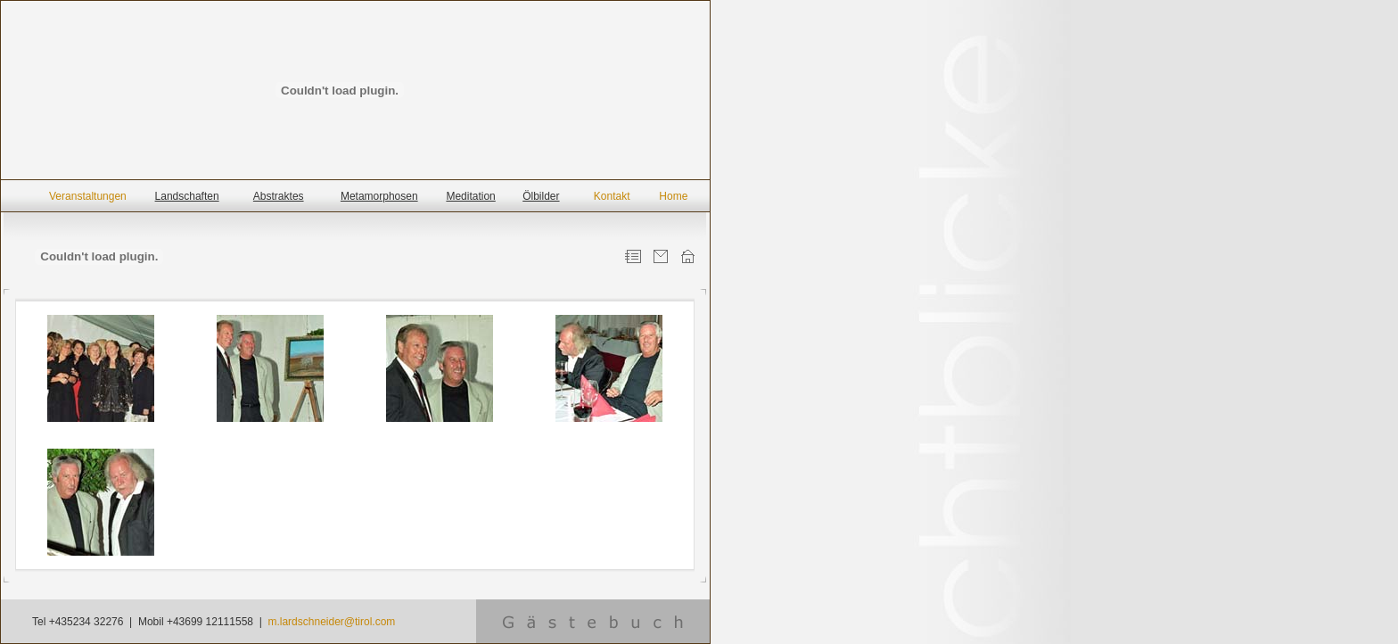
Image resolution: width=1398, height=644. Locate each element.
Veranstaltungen (88, 196)
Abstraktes (278, 196)
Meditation (470, 196)
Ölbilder (540, 196)
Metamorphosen (379, 196)
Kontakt (612, 196)
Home (673, 196)
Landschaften (187, 196)
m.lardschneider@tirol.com (331, 621)
